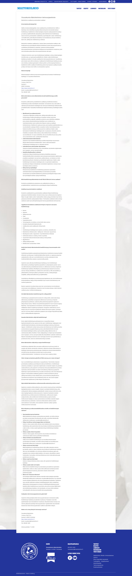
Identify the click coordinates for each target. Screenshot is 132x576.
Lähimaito (93, 8)
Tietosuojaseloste (98, 565)
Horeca (50, 1)
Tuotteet (79, 8)
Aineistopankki (97, 563)
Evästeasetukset (97, 567)
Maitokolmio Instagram (114, 1)
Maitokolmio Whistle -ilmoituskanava (103, 555)
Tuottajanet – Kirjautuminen (78, 1)
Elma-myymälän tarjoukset (61, 1)
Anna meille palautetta (41, 1)
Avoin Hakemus (103, 1)
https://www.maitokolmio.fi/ (28, 88)
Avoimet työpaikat (92, 1)
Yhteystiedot (111, 8)
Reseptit (86, 8)
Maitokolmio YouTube (112, 1)
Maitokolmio (102, 8)
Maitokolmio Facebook (109, 1)
